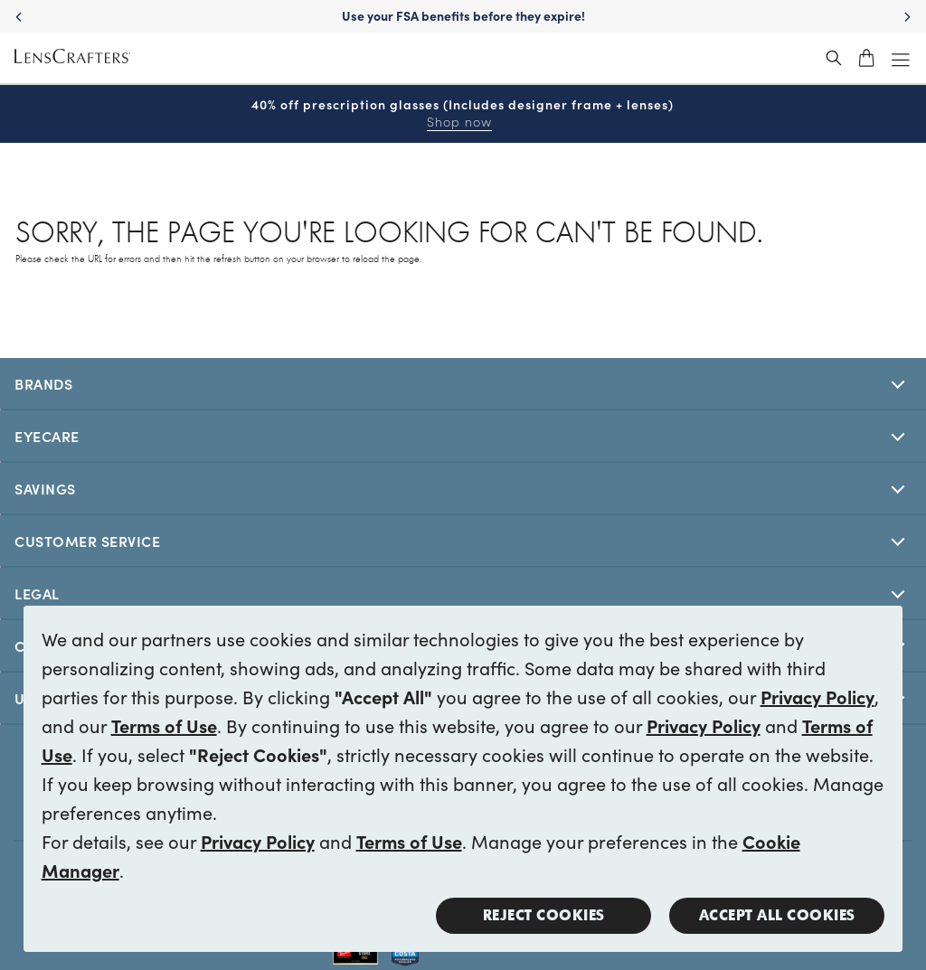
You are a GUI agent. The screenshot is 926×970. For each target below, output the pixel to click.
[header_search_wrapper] (833, 57)
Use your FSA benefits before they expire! (463, 15)
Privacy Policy (817, 696)
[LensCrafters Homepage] (72, 58)
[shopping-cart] (866, 57)
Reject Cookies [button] (544, 915)
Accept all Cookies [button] (777, 915)
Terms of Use (164, 725)
